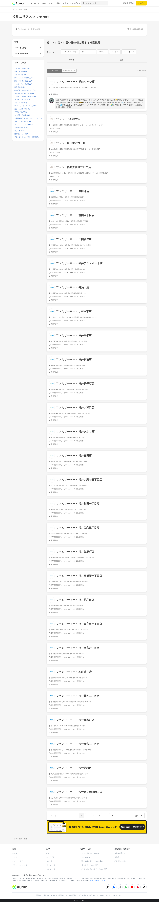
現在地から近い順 (69, 70)
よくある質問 (70, 895)
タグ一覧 (49, 861)
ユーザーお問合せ (82, 895)
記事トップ (50, 853)
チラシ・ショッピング (71, 3)
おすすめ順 (54, 70)
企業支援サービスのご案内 (89, 865)
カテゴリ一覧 (50, 869)
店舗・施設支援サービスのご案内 (91, 861)
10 (112, 816)
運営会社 (39, 895)
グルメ (44, 3)
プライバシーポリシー (104, 895)
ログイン (141, 3)
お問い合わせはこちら (97, 880)
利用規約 (92, 895)
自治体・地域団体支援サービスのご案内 (93, 869)
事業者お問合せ (120, 853)
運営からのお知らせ (50, 895)
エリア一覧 (50, 857)
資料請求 (117, 857)
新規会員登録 (128, 3)
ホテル (36, 3)
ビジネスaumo (85, 857)
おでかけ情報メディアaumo (89, 853)
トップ (29, 3)
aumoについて (118, 895)
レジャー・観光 (55, 3)
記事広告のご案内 (120, 861)
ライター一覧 (50, 865)
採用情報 (61, 895)
